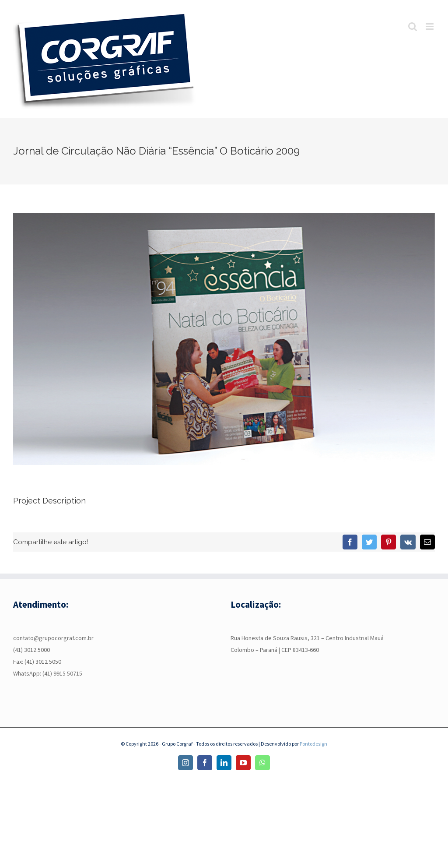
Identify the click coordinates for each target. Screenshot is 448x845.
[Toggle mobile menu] (430, 26)
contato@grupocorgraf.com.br (53, 638)
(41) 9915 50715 (62, 673)
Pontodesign (313, 743)
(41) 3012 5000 (31, 650)
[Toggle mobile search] (412, 26)
